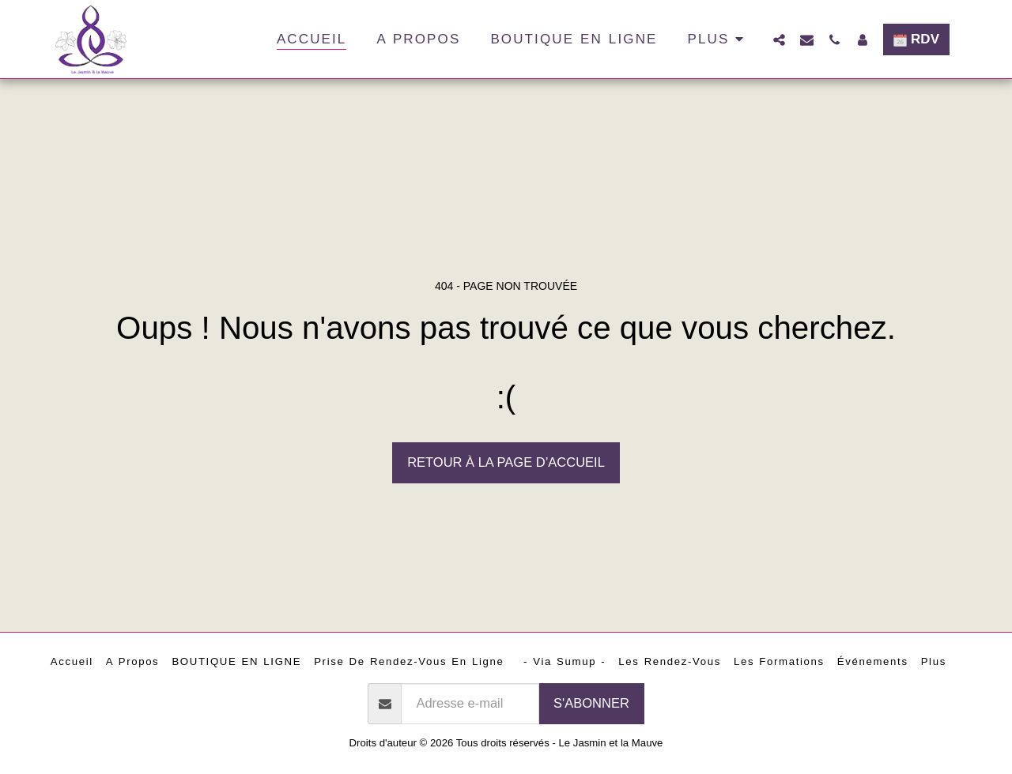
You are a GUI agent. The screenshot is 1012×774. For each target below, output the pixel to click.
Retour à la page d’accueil (506, 462)
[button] (779, 39)
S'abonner (591, 703)
